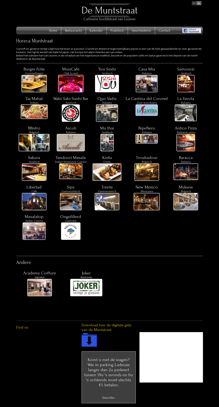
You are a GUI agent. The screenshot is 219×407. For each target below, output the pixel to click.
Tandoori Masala (71, 157)
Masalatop (34, 216)
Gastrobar (71, 220)
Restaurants (73, 31)
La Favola (185, 98)
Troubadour (147, 157)
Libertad (34, 187)
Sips (70, 187)
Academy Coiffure (39, 273)
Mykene (186, 187)
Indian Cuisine (34, 220)
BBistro (34, 128)
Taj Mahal (34, 98)
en (194, 3)
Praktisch (117, 31)
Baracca (186, 157)
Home (53, 31)
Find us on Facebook (191, 30)
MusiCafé (70, 69)
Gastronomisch (70, 191)
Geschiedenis (141, 31)
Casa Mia (146, 69)
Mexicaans (146, 191)
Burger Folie (34, 69)
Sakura (34, 157)
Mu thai (107, 128)
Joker (86, 273)
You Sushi (107, 69)
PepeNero (146, 128)
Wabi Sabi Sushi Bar (70, 98)
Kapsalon (39, 277)
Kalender (96, 31)
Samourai (185, 69)
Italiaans (186, 161)
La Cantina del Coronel (147, 98)
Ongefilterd (70, 216)
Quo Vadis (107, 98)
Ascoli (70, 128)
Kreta (107, 157)
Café (34, 191)
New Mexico (147, 187)
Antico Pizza (186, 128)
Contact (164, 31)
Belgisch (147, 161)
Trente (107, 187)
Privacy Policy (108, 397)
